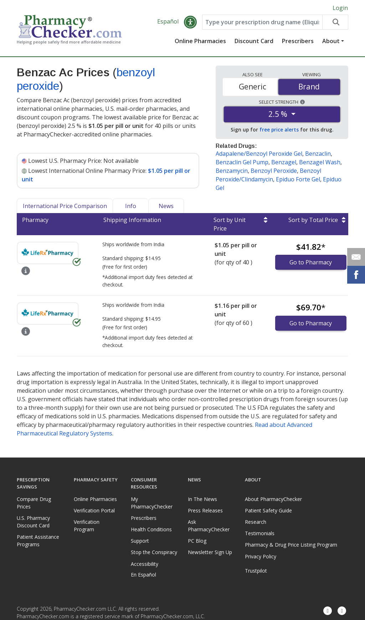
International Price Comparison (65, 206)
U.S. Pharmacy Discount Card (33, 522)
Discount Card (254, 41)
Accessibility (144, 563)
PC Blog (197, 540)
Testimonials (259, 533)
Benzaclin (318, 153)
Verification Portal (94, 510)
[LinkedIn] (341, 611)
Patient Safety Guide (268, 510)
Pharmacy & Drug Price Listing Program (291, 544)
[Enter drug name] (262, 22)
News (166, 206)
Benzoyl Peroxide (274, 171)
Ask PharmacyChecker (209, 525)
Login (340, 8)
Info (130, 206)
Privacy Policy (260, 556)
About (331, 41)
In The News (202, 499)
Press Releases (205, 510)
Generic (252, 87)
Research (255, 521)
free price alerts (279, 129)
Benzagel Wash (319, 162)
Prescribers (298, 41)
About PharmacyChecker (273, 499)
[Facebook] (327, 611)
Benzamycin (232, 171)
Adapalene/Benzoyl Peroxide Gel (259, 153)
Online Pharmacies (200, 41)
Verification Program (86, 525)
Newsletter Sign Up (210, 552)
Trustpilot (255, 570)
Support (140, 540)
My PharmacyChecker (152, 503)
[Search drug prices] (335, 22)
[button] (190, 22)
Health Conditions (151, 529)
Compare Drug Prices (34, 503)
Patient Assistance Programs (38, 540)
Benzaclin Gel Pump (242, 162)
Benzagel (283, 162)
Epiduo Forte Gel (298, 179)
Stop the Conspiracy (154, 552)
